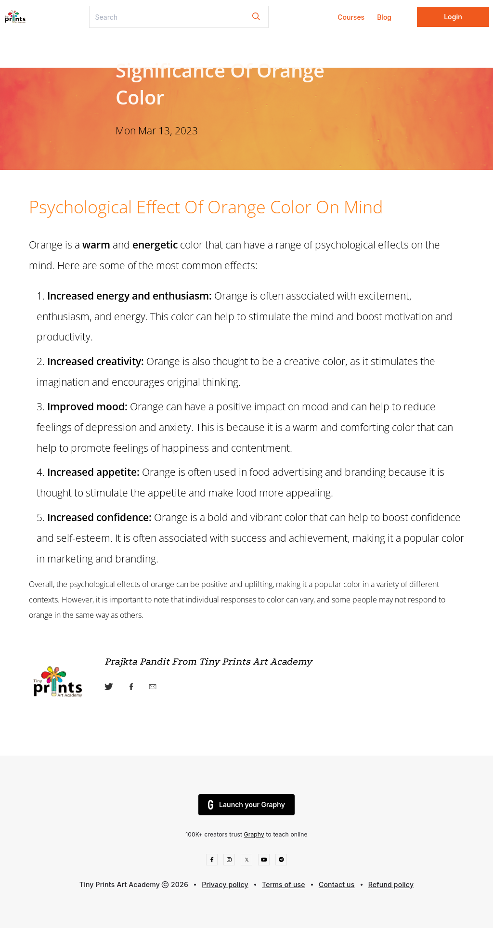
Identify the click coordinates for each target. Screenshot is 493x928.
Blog (384, 17)
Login (453, 17)
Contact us (337, 884)
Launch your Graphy (246, 805)
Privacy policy (225, 884)
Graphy (254, 834)
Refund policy (391, 884)
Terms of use (283, 884)
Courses (350, 17)
